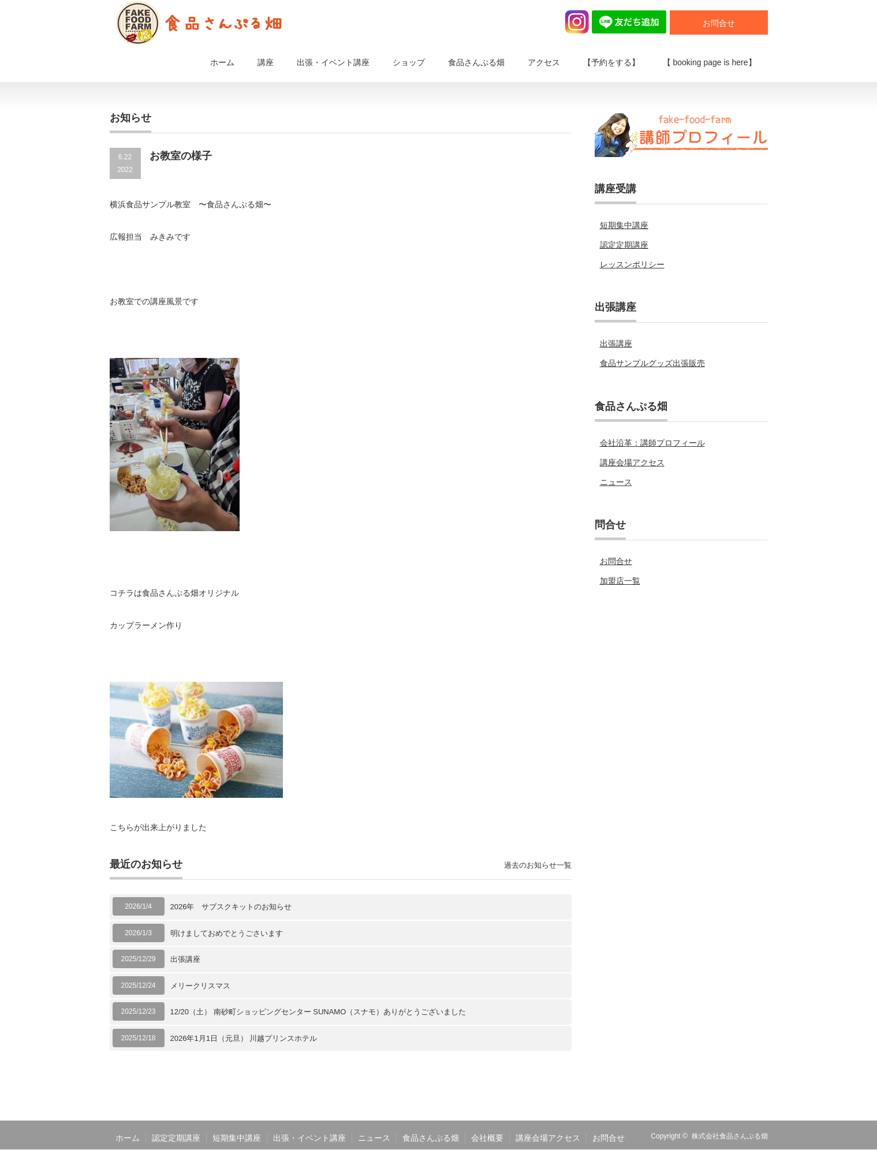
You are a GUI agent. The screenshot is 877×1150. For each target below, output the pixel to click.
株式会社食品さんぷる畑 (730, 1136)
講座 (265, 62)
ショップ (409, 62)
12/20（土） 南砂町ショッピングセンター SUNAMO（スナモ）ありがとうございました (318, 1011)
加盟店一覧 (620, 580)
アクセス (544, 62)
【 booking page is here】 (709, 62)
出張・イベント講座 (333, 62)
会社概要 (487, 1137)
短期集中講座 (624, 225)
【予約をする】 (611, 62)
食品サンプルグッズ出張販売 (652, 363)
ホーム (222, 62)
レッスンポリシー (632, 264)
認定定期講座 (624, 244)
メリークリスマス (200, 985)
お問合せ (719, 23)
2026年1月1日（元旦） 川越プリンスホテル (244, 1038)
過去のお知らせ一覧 (538, 865)
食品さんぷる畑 (476, 62)
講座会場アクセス (632, 462)
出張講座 (185, 959)
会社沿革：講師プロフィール (652, 442)
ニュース (616, 482)
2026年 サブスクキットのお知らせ (231, 906)
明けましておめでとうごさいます (226, 933)
